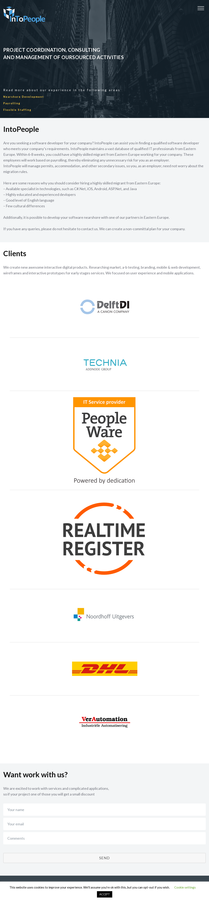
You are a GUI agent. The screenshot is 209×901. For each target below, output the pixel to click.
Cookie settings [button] (185, 887)
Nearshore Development (23, 96)
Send (104, 858)
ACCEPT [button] (104, 894)
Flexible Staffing (17, 109)
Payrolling (11, 103)
